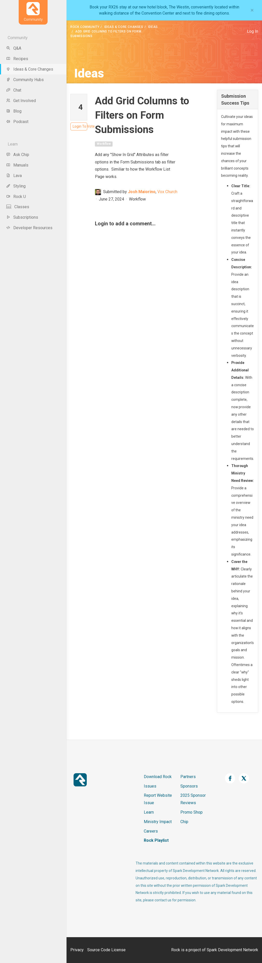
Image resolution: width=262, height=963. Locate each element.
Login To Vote (80, 126)
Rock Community (84, 27)
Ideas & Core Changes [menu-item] (29, 69)
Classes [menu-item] (17, 206)
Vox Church (167, 191)
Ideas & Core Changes (123, 27)
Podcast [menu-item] (17, 121)
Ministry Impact (158, 821)
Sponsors (189, 786)
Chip (184, 821)
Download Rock (158, 776)
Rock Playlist (156, 840)
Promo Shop (191, 812)
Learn (149, 812)
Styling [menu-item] (16, 186)
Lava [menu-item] (14, 175)
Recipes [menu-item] (17, 58)
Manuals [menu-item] (17, 165)
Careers (151, 831)
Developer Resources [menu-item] (29, 227)
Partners (188, 776)
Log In (252, 31)
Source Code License (106, 949)
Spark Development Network (232, 949)
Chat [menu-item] (13, 90)
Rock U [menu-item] (16, 196)
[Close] (252, 10)
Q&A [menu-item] (13, 48)
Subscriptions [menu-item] (22, 217)
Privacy (77, 949)
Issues (150, 786)
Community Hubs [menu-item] (25, 79)
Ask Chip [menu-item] (17, 154)
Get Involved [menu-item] (21, 100)
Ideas (153, 27)
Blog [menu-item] (13, 111)
